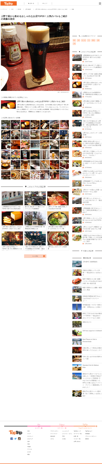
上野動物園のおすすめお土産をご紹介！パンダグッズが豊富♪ (92, 163)
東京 (74, 40)
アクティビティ (54, 431)
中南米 (29, 446)
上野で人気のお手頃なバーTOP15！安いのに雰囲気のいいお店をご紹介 (92, 113)
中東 (28, 444)
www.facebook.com (65, 92)
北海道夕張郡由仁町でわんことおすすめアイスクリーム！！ (92, 298)
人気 (74, 43)
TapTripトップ (77, 431)
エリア (45, 3)
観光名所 (53, 436)
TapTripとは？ (88, 431)
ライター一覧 (77, 439)
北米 (28, 441)
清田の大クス (87, 322)
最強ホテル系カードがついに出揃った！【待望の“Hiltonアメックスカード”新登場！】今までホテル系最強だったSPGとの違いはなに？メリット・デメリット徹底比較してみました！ (92, 380)
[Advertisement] (87, 23)
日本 (12, 9)
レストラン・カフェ (67, 433)
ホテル (52, 439)
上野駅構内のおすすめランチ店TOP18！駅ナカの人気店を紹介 (92, 57)
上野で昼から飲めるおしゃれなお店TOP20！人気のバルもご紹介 (51, 9)
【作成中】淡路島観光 (90, 262)
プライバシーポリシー (90, 436)
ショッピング (65, 431)
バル (89, 40)
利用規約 (87, 433)
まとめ (29, 452)
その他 (63, 439)
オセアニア (30, 439)
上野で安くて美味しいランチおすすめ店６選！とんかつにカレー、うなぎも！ (92, 153)
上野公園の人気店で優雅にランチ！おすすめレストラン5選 (92, 103)
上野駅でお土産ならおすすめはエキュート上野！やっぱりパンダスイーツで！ (92, 173)
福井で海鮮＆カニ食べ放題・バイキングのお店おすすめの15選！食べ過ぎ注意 (92, 281)
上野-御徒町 (28, 9)
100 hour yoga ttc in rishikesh (92, 330)
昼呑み (93, 40)
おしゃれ (83, 40)
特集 (28, 454)
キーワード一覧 (78, 433)
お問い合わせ (77, 441)
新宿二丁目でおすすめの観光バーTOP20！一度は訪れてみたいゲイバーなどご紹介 (92, 316)
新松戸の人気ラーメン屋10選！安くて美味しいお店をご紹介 (92, 394)
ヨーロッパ (30, 436)
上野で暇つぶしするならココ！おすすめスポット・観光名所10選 (92, 200)
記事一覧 (31, 3)
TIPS (63, 436)
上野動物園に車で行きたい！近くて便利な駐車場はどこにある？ (92, 210)
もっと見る (35, 256)
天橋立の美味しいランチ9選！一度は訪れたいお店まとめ (92, 273)
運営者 (87, 439)
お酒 (98, 40)
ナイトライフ (54, 433)
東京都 (19, 9)
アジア (29, 433)
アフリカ (29, 449)
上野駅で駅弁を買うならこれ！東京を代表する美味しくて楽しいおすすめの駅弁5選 (92, 143)
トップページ (3, 9)
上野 (78, 40)
